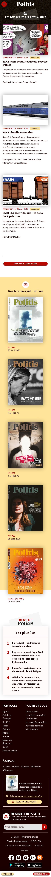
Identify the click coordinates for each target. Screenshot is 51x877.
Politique (7, 715)
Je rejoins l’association (36, 722)
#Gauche (25, 766)
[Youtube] (26, 858)
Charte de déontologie (17, 841)
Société (6, 722)
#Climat (6, 766)
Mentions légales (30, 836)
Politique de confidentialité (18, 845)
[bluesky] (18, 858)
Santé (5, 747)
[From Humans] (40, 858)
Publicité (39, 845)
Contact (14, 836)
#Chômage (8, 770)
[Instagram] (33, 858)
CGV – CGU (36, 841)
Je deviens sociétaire (35, 715)
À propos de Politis (34, 725)
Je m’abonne (31, 718)
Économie (7, 739)
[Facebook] (11, 858)
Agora (6, 711)
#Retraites (36, 766)
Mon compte (32, 729)
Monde (6, 732)
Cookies (24, 849)
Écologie (7, 718)
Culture (6, 729)
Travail (6, 736)
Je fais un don (32, 711)
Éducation (7, 743)
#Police (15, 766)
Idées (5, 725)
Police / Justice (10, 750)
